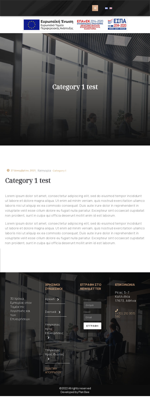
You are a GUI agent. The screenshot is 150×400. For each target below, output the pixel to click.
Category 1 (62, 173)
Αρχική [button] (55, 304)
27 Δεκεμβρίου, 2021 (22, 173)
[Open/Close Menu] (95, 9)
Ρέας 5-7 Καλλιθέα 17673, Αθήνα (125, 300)
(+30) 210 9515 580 (125, 317)
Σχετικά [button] (56, 317)
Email (87, 316)
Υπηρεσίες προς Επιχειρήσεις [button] (57, 336)
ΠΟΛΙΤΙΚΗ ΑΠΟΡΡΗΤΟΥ (53, 374)
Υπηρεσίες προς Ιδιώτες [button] (57, 359)
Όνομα (87, 303)
